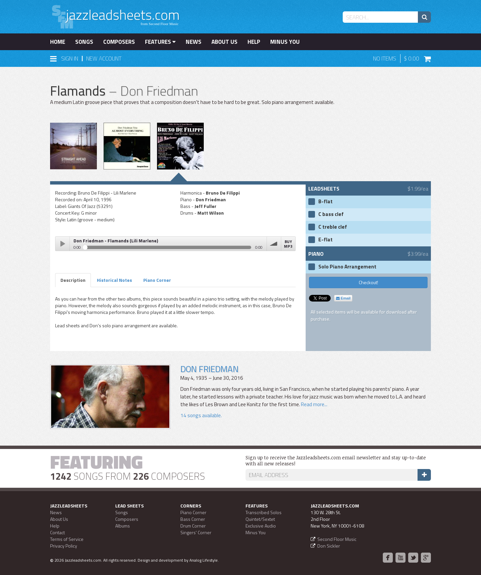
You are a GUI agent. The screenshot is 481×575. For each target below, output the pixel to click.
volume (274, 244)
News (193, 41)
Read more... (313, 404)
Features (160, 41)
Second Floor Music (336, 539)
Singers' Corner (195, 532)
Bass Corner (192, 519)
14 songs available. (201, 415)
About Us (224, 41)
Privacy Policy (63, 545)
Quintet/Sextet (260, 519)
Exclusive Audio (261, 525)
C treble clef (332, 227)
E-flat (325, 239)
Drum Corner (193, 525)
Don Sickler (328, 545)
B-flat (325, 201)
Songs (84, 41)
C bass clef (331, 214)
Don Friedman (209, 368)
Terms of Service (67, 539)
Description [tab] (73, 279)
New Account (104, 58)
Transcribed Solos (264, 512)
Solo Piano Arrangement (347, 266)
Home (57, 41)
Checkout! (368, 282)
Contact (57, 532)
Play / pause (62, 244)
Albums (122, 525)
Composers (119, 41)
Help (254, 41)
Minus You (285, 41)
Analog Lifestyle (203, 560)
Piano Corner (193, 512)
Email (343, 298)
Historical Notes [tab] (114, 279)
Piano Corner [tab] (157, 279)
